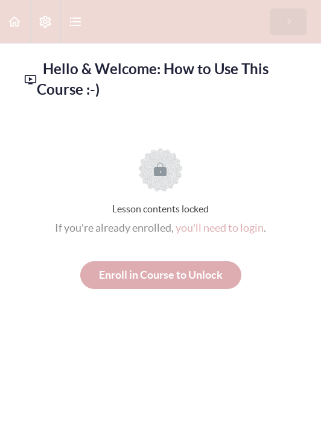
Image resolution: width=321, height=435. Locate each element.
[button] (15, 21)
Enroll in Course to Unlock (161, 274)
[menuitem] (45, 21)
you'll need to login (220, 227)
